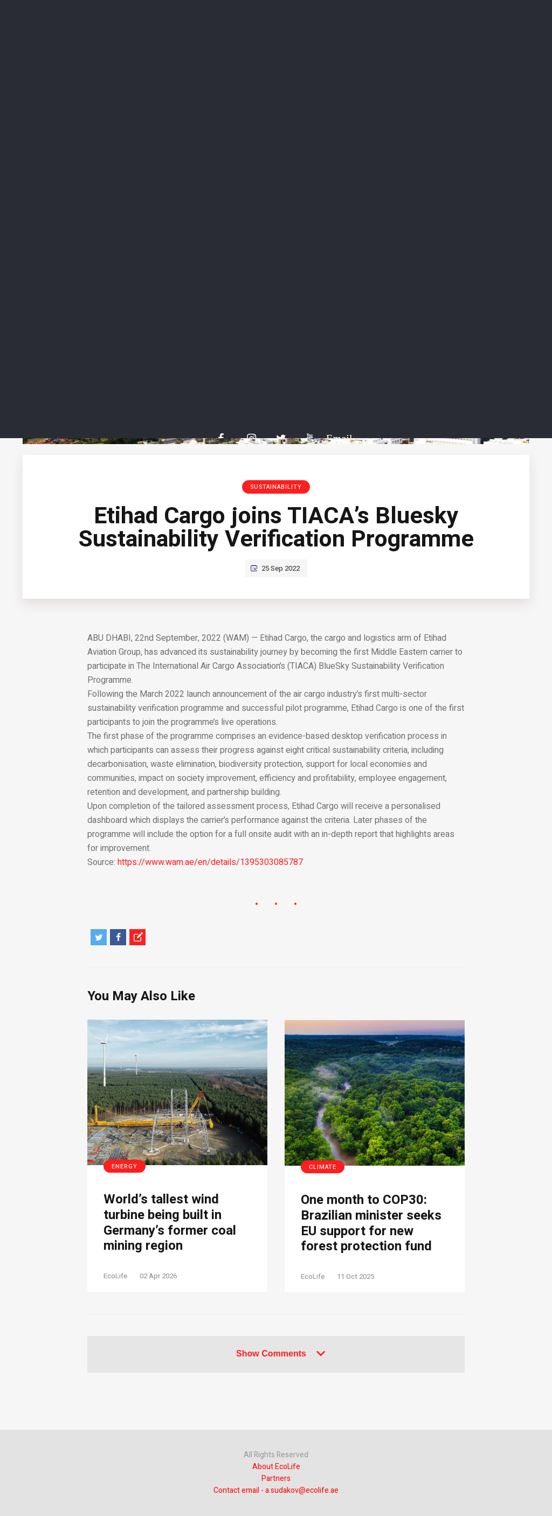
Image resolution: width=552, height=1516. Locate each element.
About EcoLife (276, 1466)
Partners (276, 1478)
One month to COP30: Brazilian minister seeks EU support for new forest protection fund (371, 1224)
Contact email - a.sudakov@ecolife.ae (276, 1490)
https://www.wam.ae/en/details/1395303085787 (210, 862)
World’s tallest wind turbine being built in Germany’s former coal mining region (170, 1223)
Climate (322, 1167)
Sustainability (276, 487)
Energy (124, 1166)
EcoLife (115, 1276)
